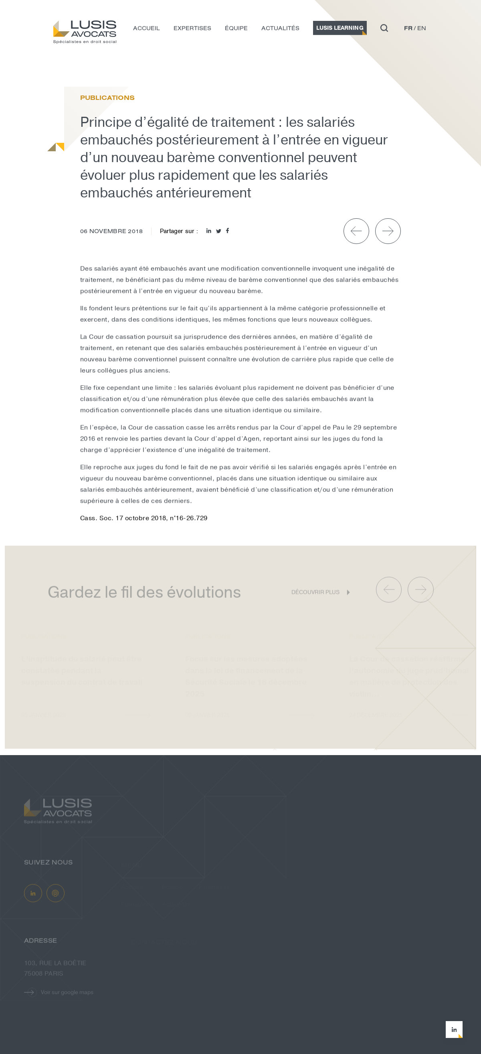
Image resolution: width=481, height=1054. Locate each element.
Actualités (280, 29)
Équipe (236, 29)
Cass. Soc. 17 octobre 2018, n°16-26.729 (144, 520)
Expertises (192, 29)
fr (408, 29)
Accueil (146, 29)
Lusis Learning (340, 29)
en (421, 29)
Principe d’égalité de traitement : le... (131, 70)
